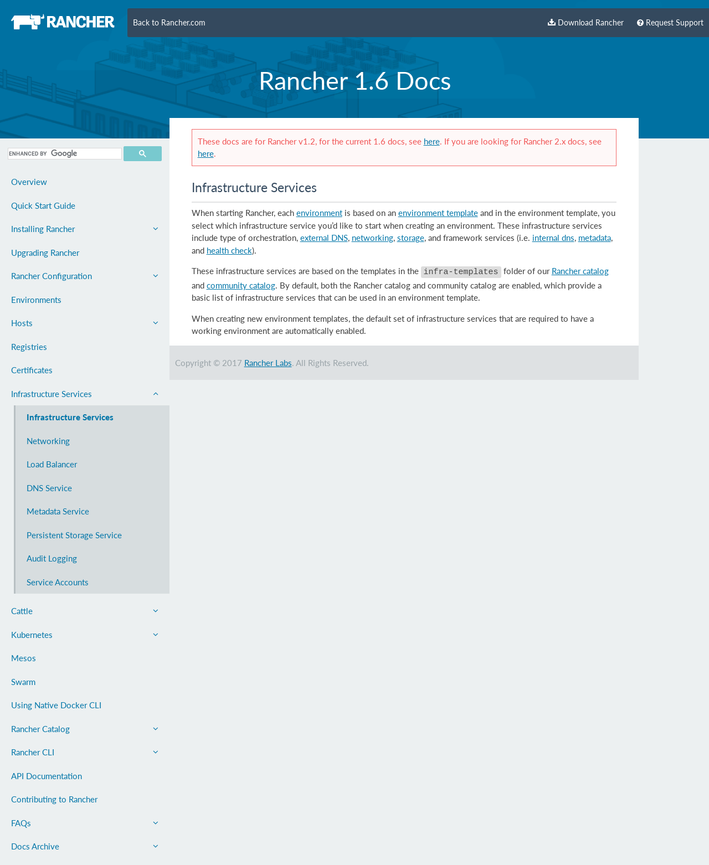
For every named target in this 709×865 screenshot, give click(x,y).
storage (410, 238)
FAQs (84, 823)
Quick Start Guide (43, 205)
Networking (48, 441)
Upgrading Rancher (45, 253)
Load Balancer (52, 464)
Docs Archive (84, 846)
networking (372, 238)
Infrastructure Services (84, 394)
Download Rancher (586, 22)
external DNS (324, 238)
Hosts (84, 323)
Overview (29, 182)
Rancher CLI (84, 752)
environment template (438, 213)
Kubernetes (84, 635)
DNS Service (49, 488)
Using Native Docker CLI (56, 705)
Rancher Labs (268, 361)
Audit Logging (52, 558)
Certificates (32, 370)
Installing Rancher (84, 229)
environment (319, 213)
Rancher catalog (580, 271)
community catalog (241, 284)
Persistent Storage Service (74, 535)
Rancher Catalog (84, 729)
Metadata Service (58, 511)
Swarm (23, 682)
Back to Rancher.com (169, 22)
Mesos (23, 658)
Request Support (670, 22)
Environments (36, 300)
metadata (594, 238)
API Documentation (46, 776)
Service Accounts (58, 582)
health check (229, 250)
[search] (63, 153)
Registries (29, 347)
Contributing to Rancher (54, 799)
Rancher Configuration (84, 276)
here (432, 141)
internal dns (553, 238)
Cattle (84, 611)
